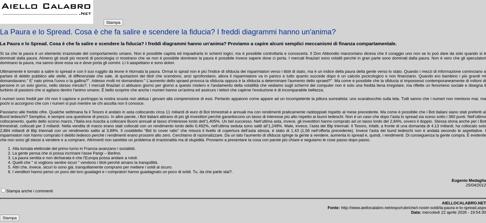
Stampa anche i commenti (29, 191)
